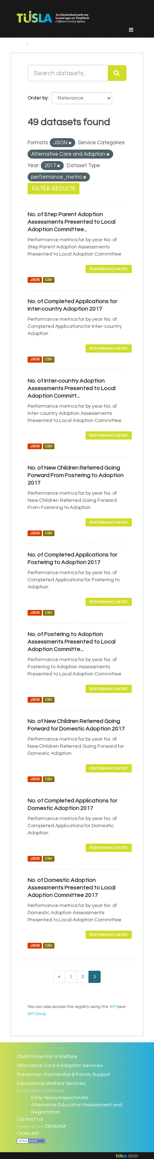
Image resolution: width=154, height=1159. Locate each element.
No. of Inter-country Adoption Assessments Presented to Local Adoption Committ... (71, 388)
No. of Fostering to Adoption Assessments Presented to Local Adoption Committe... (71, 641)
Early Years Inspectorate (59, 1097)
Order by (38, 98)
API (113, 1006)
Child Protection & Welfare (47, 1056)
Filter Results (53, 188)
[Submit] (117, 73)
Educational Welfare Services (51, 1083)
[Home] (20, 43)
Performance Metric (108, 269)
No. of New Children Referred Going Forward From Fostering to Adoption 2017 (76, 475)
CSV (48, 280)
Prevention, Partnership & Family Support (63, 1074)
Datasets (46, 43)
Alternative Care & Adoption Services (59, 1065)
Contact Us (30, 1119)
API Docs (36, 1014)
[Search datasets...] (68, 73)
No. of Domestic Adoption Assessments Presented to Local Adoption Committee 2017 (71, 887)
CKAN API (28, 1133)
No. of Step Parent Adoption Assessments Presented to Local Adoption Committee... (71, 222)
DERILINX (55, 1126)
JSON (35, 280)
